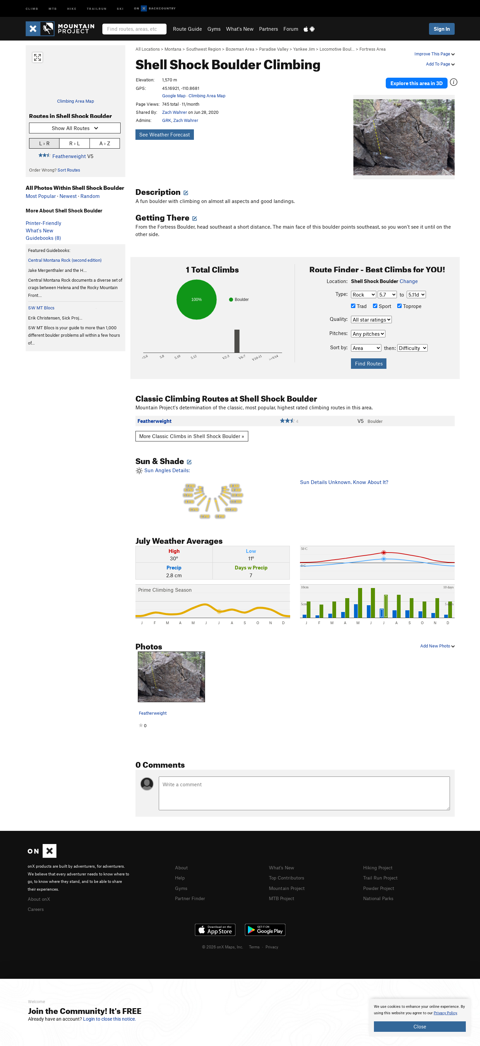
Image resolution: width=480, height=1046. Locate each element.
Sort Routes (68, 170)
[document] (420, 1017)
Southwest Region (203, 49)
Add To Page (440, 64)
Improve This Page (434, 53)
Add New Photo (437, 640)
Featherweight (69, 156)
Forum (290, 29)
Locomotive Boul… (337, 49)
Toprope (409, 301)
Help (180, 872)
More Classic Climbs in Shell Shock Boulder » (191, 431)
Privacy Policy (445, 1013)
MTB (53, 8)
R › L (74, 143)
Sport (382, 301)
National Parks (379, 892)
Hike (72, 8)
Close (419, 1026)
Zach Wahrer (174, 112)
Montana (173, 49)
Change (409, 276)
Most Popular (41, 196)
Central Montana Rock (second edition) (65, 260)
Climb (32, 8)
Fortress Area (372, 49)
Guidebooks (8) (43, 238)
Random (90, 196)
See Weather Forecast (164, 134)
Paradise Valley (273, 49)
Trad (359, 301)
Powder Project (380, 882)
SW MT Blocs (41, 307)
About (182, 862)
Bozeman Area (240, 49)
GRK (166, 120)
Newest (68, 196)
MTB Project (283, 892)
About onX (40, 893)
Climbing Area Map (75, 101)
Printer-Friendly (43, 223)
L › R (44, 143)
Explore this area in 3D (423, 80)
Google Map (173, 95)
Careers (36, 903)
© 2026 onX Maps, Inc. (222, 940)
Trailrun (97, 8)
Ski (120, 8)
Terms (254, 940)
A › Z (104, 143)
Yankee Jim (304, 49)
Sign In (442, 29)
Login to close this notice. (109, 1019)
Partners (268, 29)
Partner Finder (191, 892)
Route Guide (187, 29)
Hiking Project (379, 862)
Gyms (214, 29)
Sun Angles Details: (212, 489)
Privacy (272, 940)
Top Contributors (288, 872)
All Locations (147, 49)
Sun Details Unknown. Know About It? (344, 477)
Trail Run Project (382, 872)
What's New (240, 29)
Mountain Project (288, 882)
